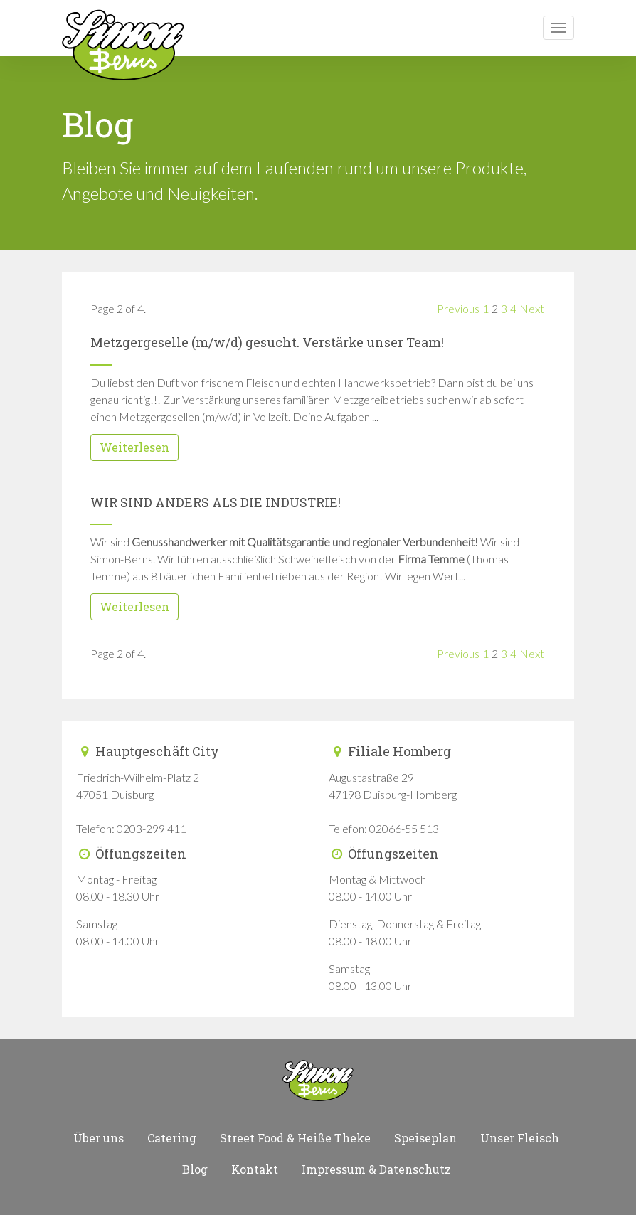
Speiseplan (425, 1137)
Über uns (98, 1137)
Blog (195, 1169)
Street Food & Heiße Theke (295, 1137)
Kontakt (254, 1169)
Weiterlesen (134, 447)
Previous (458, 308)
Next (531, 308)
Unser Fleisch (519, 1137)
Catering (171, 1137)
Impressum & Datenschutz (376, 1169)
